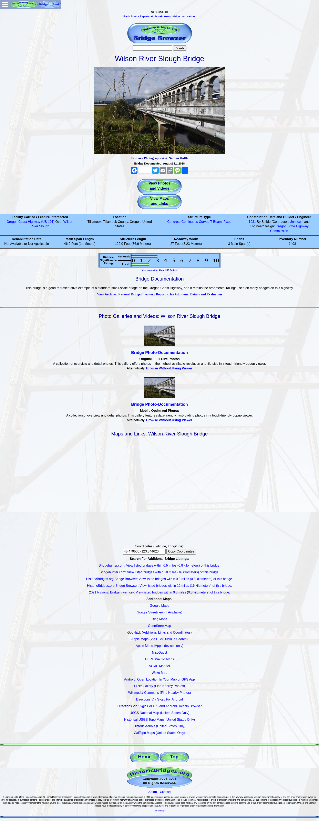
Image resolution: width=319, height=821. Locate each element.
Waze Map (159, 672)
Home (145, 756)
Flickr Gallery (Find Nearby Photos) (159, 686)
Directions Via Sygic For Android (159, 699)
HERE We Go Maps (159, 659)
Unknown (296, 221)
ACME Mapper (159, 666)
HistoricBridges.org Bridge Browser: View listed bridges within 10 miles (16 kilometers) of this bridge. (159, 585)
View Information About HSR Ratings (159, 270)
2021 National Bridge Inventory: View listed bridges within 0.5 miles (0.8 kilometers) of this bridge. (159, 592)
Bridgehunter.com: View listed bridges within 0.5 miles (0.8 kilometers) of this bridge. (159, 565)
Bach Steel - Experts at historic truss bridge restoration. (159, 16)
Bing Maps (159, 619)
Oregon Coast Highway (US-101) (30, 221)
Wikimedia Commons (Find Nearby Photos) (159, 692)
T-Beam (216, 221)
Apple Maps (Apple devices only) (159, 646)
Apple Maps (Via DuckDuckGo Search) (159, 639)
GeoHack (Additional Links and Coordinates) (159, 632)
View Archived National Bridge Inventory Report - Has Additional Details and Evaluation (159, 294)
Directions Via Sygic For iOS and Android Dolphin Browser (159, 706)
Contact (165, 791)
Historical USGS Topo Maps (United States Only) (159, 719)
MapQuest (159, 652)
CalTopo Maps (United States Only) (159, 733)
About (152, 791)
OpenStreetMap (159, 626)
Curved (204, 221)
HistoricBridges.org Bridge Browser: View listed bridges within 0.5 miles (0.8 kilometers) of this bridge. (159, 579)
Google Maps (159, 605)
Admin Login (159, 811)
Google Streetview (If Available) (159, 612)
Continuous (190, 221)
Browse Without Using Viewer (169, 368)
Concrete (174, 221)
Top (174, 756)
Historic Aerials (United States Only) (159, 726)
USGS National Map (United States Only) (159, 713)
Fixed (227, 221)
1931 (252, 221)
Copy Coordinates (181, 551)
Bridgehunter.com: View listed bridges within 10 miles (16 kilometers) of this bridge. (159, 572)
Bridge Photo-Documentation (159, 352)
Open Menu (5, 4)
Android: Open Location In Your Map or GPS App (159, 679)
